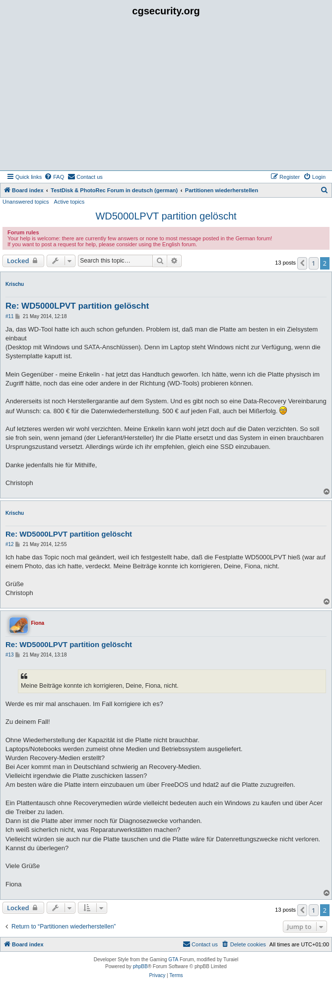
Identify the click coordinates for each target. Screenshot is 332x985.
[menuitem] (54, 177)
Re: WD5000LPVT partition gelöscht (77, 306)
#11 (9, 316)
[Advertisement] (166, 96)
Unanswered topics (25, 202)
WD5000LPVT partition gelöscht (165, 216)
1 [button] (313, 263)
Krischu (14, 284)
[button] (302, 263)
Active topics (69, 202)
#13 (9, 654)
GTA (173, 959)
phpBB (140, 966)
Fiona (37, 623)
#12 (9, 544)
